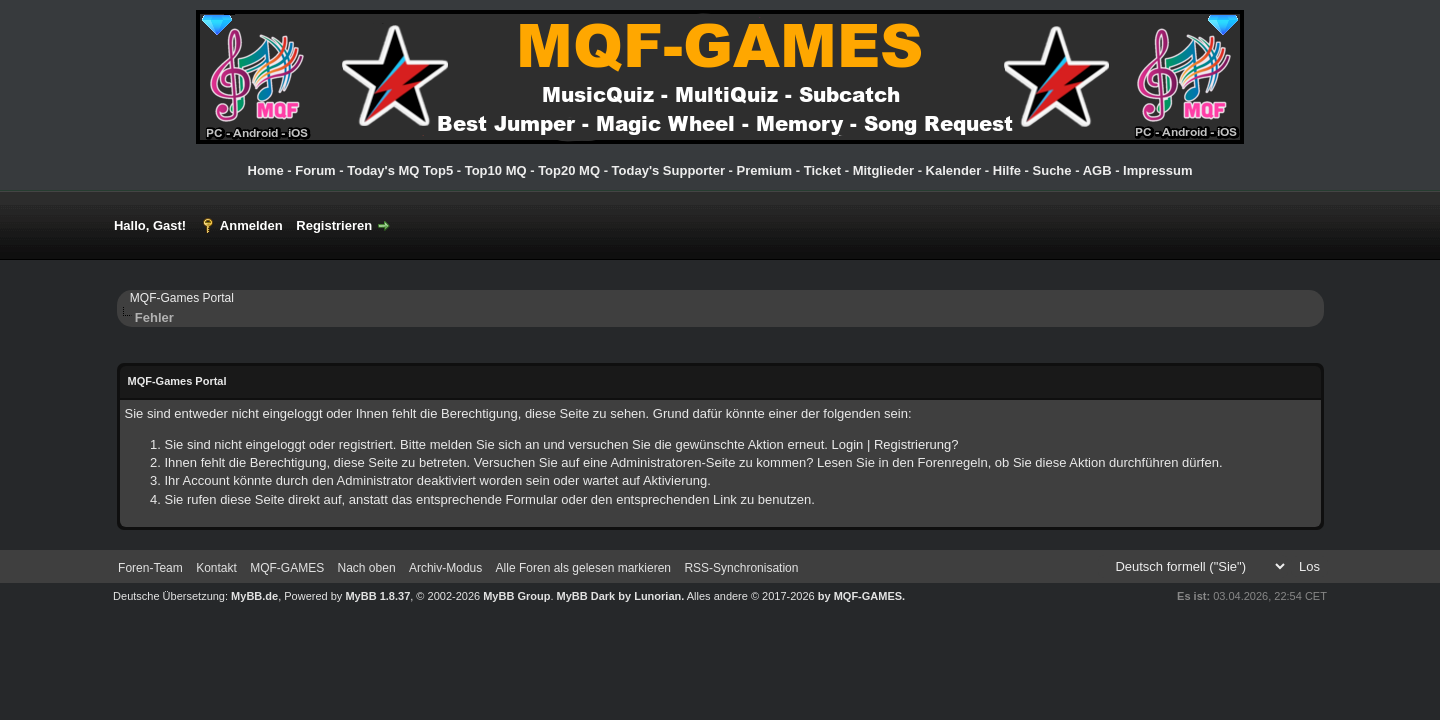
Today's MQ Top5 (402, 170)
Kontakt (216, 568)
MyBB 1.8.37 (377, 596)
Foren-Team (150, 568)
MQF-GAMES (287, 568)
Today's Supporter (668, 170)
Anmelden (251, 225)
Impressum (1157, 170)
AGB (1097, 170)
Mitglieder (883, 170)
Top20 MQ (569, 170)
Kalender (954, 170)
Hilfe (1007, 170)
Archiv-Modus (445, 568)
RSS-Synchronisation (741, 568)
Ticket (822, 170)
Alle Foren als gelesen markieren (583, 568)
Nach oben (367, 568)
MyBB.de (254, 596)
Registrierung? (916, 444)
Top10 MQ (496, 170)
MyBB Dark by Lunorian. (621, 596)
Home (266, 170)
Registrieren (334, 225)
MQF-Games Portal (182, 298)
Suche (1052, 170)
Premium (765, 170)
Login (848, 444)
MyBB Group (516, 596)
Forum (315, 170)
